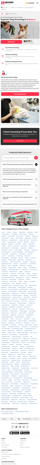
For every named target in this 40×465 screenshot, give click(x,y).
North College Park (6, 252)
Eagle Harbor (22, 232)
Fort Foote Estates (34, 326)
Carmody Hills (31, 303)
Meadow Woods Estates (7, 364)
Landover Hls (13, 273)
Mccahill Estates (25, 362)
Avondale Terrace (6, 283)
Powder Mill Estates (15, 389)
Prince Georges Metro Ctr (14, 269)
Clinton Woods (5, 315)
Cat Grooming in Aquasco (7, 413)
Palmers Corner (5, 383)
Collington (28, 316)
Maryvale (12, 362)
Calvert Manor (12, 303)
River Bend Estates (6, 395)
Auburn (26, 281)
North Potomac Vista (6, 378)
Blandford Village (24, 289)
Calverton (32, 242)
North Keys (14, 376)
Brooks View (15, 299)
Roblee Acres (14, 399)
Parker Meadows (15, 383)
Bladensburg (28, 238)
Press (21, 445)
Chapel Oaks (27, 307)
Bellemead (4, 287)
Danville (33, 318)
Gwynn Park (26, 336)
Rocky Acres (22, 399)
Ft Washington (14, 234)
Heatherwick (34, 338)
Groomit (5, 7)
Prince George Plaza (32, 275)
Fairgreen (4, 326)
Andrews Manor (13, 279)
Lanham (4, 242)
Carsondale (22, 305)
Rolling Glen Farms (22, 401)
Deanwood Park (13, 320)
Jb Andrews (25, 261)
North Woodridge (28, 378)
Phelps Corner (18, 385)
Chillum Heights (23, 311)
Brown (3, 301)
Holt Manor (11, 344)
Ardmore (29, 273)
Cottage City (35, 236)
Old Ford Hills (17, 379)
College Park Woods (19, 316)
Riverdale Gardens (27, 395)
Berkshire (30, 287)
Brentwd (10, 246)
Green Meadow (32, 267)
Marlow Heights (5, 257)
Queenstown (5, 393)
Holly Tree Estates (31, 342)
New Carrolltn (21, 273)
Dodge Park (11, 322)
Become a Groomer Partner (8, 464)
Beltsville (26, 242)
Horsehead (26, 344)
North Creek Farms (14, 374)
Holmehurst (4, 344)
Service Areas (5, 445)
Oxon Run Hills (17, 381)
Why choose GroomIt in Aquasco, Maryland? (15, 191)
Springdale (15, 265)
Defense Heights (32, 320)
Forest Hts (29, 253)
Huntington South (6, 346)
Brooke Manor (27, 297)
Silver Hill (21, 257)
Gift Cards (4, 447)
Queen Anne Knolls (6, 391)
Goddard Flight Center (7, 263)
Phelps (11, 385)
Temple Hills (28, 259)
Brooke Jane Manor (17, 297)
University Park (33, 269)
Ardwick (28, 279)
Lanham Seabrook (11, 242)
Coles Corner (21, 315)
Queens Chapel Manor (17, 391)
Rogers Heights (12, 267)
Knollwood (4, 356)
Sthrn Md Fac (34, 240)
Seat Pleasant (13, 253)
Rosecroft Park (15, 403)
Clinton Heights (22, 313)
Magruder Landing (15, 360)
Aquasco (3, 9)
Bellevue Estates (12, 287)
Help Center (4, 452)
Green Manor (5, 334)
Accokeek (8, 232)
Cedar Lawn (5, 307)
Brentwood (16, 246)
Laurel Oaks (4, 358)
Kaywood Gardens (14, 352)
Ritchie (29, 393)
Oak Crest (4, 379)
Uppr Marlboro (32, 263)
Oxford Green (9, 381)
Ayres (13, 283)
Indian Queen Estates (30, 348)
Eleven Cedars (28, 324)
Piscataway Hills (16, 387)
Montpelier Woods (25, 368)
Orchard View (34, 379)
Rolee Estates (5, 401)
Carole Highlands (6, 305)
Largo (9, 265)
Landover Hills (5, 273)
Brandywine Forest (6, 295)
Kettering (4, 265)
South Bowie (31, 244)
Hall (31, 336)
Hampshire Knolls (6, 338)
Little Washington (33, 358)
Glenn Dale (32, 261)
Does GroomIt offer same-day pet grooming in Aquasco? (19, 204)
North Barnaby (5, 374)
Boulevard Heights (12, 291)
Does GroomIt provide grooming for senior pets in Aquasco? (17, 185)
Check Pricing (20, 141)
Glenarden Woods (28, 330)
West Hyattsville (13, 271)
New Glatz (26, 370)
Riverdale (30, 248)
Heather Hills (26, 338)
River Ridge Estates (16, 395)
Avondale (30, 265)
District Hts (33, 257)
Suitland (27, 257)
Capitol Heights (15, 248)
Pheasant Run (5, 385)
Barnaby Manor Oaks (7, 285)
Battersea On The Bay (18, 285)
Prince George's (29, 7)
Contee (12, 318)
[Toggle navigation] (37, 3)
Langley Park (28, 271)
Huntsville (22, 346)
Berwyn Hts (27, 250)
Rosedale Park (24, 403)
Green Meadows (13, 334)
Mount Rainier (11, 236)
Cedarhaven (12, 307)
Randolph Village (22, 393)
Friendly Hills (19, 330)
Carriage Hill (14, 305)
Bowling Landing (23, 291)
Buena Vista (24, 301)
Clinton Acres (14, 313)
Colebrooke (13, 315)
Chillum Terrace (5, 313)
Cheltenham (5, 240)
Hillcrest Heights (12, 259)
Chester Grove (30, 309)
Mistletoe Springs (25, 366)
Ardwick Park (5, 281)
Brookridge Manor (6, 299)
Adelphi (21, 271)
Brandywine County (32, 293)
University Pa (25, 269)
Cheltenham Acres (6, 309)
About (3, 440)
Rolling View (31, 401)
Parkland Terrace (25, 383)
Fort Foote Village (6, 328)
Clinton (36, 232)
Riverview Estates (24, 397)
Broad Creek (33, 295)
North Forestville (25, 374)
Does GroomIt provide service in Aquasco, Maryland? (18, 164)
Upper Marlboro (24, 263)
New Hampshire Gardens (7, 372)
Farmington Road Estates (14, 326)
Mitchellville (18, 244)
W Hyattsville (5, 271)
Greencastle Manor (23, 334)
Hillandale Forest (25, 340)
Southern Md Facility (24, 240)
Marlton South (5, 362)
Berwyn (11, 250)
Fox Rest (4, 330)
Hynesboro (15, 348)
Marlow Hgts (21, 259)
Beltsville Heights (22, 287)
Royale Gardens (33, 403)
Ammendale (4, 279)
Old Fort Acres (25, 379)
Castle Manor (30, 305)
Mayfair (18, 362)
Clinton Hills (31, 313)
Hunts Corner (15, 346)
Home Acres (19, 344)
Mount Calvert (34, 368)
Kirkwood (29, 354)
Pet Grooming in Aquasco (8, 411)
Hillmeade (33, 340)
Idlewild (21, 348)
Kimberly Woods (21, 354)
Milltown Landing (15, 366)
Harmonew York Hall (16, 338)
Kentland (30, 352)
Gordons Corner (11, 332)
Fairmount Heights (29, 252)
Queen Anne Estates (26, 389)
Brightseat (26, 295)
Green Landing (33, 332)
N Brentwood (32, 246)
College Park (34, 250)
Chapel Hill (19, 307)
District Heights (19, 238)
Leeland (19, 358)
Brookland (34, 297)
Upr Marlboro (22, 265)
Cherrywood (22, 309)
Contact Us (23, 440)
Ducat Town (19, 322)
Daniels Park (27, 318)
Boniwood (4, 291)
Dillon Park (4, 322)
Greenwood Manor (16, 336)
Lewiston (25, 358)
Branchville (23, 293)
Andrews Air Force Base (15, 261)
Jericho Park (24, 350)
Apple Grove (21, 279)
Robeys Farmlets (6, 399)
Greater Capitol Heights (22, 332)
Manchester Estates (26, 360)
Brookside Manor (24, 299)
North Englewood (14, 275)
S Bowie (25, 244)
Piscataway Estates (6, 387)
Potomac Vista (5, 389)
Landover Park (32, 356)
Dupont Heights (5, 324)
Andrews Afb (5, 261)
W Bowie (4, 246)
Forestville (4, 259)
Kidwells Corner (12, 354)
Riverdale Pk (5, 250)
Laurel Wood (12, 358)
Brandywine (30, 232)
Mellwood (17, 364)
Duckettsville (27, 322)
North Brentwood (6, 248)
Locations (12, 7)
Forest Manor (25, 326)
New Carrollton (23, 234)
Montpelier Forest (6, 368)
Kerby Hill (4, 354)
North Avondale (28, 372)
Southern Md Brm (13, 240)
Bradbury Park (15, 293)
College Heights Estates (7, 316)
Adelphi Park (35, 277)
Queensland (27, 391)
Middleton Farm (5, 366)
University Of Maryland (17, 252)
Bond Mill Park (33, 289)
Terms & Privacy (5, 456)
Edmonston (4, 267)
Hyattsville (27, 236)
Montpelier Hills (15, 368)
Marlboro (16, 263)
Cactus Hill (31, 301)
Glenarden (31, 234)
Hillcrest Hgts (19, 255)
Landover (35, 273)
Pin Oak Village (27, 385)
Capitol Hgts (24, 248)
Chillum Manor (32, 311)
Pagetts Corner (26, 381)
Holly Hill (23, 342)
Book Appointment (20, 94)
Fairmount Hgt (5, 253)
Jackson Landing (6, 350)
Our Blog (3, 458)
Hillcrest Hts (27, 255)
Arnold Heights (13, 281)
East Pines (20, 324)
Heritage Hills (5, 340)
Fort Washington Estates (17, 328)
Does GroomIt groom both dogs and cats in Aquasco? (18, 179)
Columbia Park (5, 318)
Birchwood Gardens (13, 289)
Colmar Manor (24, 246)
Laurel (3, 232)
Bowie (12, 238)
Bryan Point (9, 301)
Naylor (9, 370)
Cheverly (35, 238)
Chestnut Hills (5, 311)
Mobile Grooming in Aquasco (22, 411)
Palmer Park (23, 275)
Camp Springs (11, 255)
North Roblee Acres (17, 378)
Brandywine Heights (17, 295)
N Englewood (5, 275)
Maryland (20, 7)
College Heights (29, 315)
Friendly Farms (11, 330)
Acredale (28, 277)
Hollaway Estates (15, 342)
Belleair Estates (32, 285)
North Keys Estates (23, 376)
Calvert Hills (4, 303)
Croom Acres (19, 318)
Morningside (14, 257)
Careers (22, 443)
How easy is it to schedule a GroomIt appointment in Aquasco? (17, 197)
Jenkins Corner (15, 350)
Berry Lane (4, 289)
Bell (26, 285)
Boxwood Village (32, 291)
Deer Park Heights (22, 320)
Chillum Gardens (14, 311)
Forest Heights (22, 253)
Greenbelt (4, 236)
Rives (31, 397)
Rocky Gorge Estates (32, 399)
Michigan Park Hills (25, 364)
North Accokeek (19, 372)
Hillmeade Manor (6, 342)
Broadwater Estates (6, 297)
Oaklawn (10, 379)
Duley (32, 322)
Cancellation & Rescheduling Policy (11, 454)
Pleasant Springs (26, 387)
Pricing (3, 443)
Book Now (11, 42)
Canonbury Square (22, 303)
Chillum (25, 267)
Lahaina (19, 356)
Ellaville (35, 324)
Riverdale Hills (15, 397)
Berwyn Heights (18, 250)
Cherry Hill (14, 309)
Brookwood (32, 299)
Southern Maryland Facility (8, 277)
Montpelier (4, 244)
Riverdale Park (20, 236)
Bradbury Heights (6, 293)
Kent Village (23, 352)
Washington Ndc (20, 277)
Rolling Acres (13, 401)
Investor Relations (25, 447)
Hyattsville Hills (29, 346)
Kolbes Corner (11, 356)
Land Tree (25, 356)
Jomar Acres (31, 350)
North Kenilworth (6, 376)
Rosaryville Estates (6, 403)
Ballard (24, 283)
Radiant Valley (12, 393)
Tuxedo (20, 267)
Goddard (4, 332)
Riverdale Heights (6, 397)
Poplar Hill (34, 387)
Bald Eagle (18, 283)
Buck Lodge (17, 301)
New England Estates (17, 370)
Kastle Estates (5, 352)
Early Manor (14, 324)
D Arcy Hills (4, 320)
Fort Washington (5, 234)
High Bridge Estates (14, 340)
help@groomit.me (23, 423)
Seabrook (20, 242)
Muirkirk (4, 370)
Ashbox (20, 281)
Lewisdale (4, 269)
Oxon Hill (4, 255)
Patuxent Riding (34, 383)
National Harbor (5, 238)
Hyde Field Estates (6, 348)
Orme (3, 381)
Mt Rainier (11, 244)
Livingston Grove (6, 360)
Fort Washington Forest (30, 328)
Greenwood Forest (6, 336)
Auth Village (32, 281)
